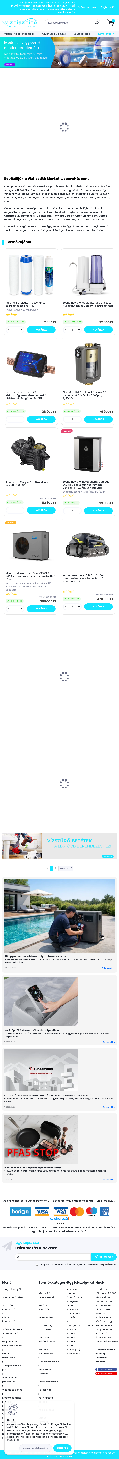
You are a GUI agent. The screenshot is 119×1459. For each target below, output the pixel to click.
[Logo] (21, 23)
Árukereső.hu (59, 1223)
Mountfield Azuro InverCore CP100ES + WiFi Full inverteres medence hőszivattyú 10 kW (30, 576)
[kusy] (14, 162)
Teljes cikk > (108, 968)
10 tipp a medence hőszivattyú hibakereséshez (35, 956)
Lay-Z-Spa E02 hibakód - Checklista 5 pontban (31, 1030)
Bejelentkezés (88, 7)
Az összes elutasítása (35, 1448)
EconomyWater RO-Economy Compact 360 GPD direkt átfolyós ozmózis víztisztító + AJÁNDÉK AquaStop (86, 484)
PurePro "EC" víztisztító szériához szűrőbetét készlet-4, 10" (25, 304)
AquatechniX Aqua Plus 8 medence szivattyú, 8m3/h (27, 484)
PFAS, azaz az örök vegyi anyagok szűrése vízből (32, 1167)
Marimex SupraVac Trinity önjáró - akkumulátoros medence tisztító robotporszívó (25, 686)
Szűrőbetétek (82, 33)
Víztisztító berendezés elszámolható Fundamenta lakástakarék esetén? (47, 1095)
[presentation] (4, 126)
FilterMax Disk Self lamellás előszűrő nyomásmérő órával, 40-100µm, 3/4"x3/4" (84, 395)
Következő (105, 33)
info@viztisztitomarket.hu (83, 1325)
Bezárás (62, 1448)
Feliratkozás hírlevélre (36, 1248)
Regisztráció (107, 7)
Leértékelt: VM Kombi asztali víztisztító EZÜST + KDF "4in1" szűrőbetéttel (86, 793)
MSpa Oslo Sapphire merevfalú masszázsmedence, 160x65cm (81, 683)
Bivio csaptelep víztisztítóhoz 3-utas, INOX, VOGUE (30, 136)
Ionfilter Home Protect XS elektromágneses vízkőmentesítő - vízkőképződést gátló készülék (27, 395)
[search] (97, 24)
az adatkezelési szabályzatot (68, 1264)
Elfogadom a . (78, 1264)
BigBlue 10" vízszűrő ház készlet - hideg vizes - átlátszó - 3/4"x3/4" (27, 791)
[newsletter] (104, 1257)
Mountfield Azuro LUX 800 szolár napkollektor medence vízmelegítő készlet (88, 135)
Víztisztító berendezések (19, 33)
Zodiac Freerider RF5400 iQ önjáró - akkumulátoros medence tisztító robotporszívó (84, 578)
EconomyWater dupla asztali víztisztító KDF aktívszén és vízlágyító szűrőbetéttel (88, 304)
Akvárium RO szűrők (54, 33)
